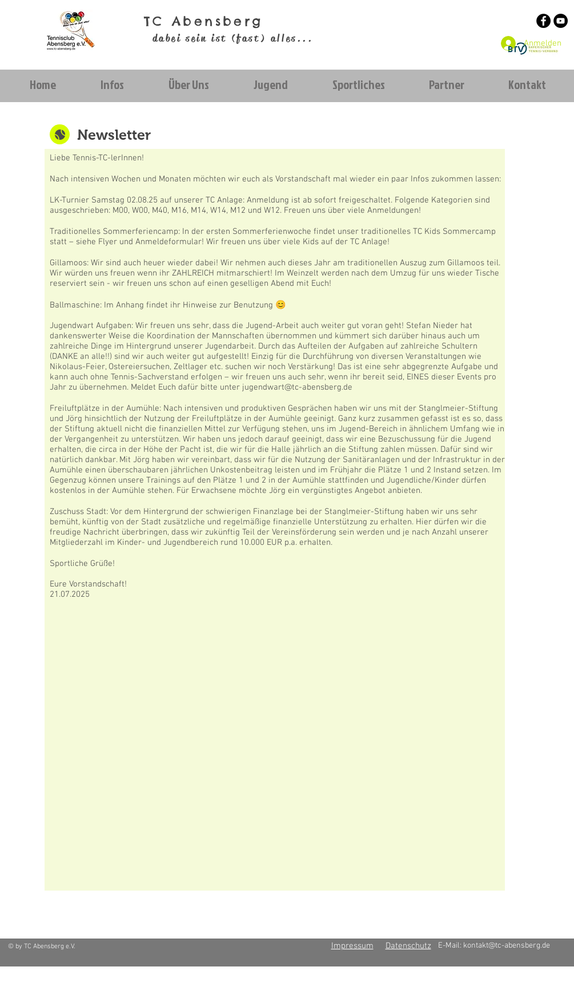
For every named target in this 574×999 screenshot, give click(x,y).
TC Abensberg (203, 21)
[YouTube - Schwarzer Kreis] (560, 21)
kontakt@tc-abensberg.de (506, 946)
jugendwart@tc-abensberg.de (297, 387)
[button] (112, 85)
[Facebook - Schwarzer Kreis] (543, 21)
